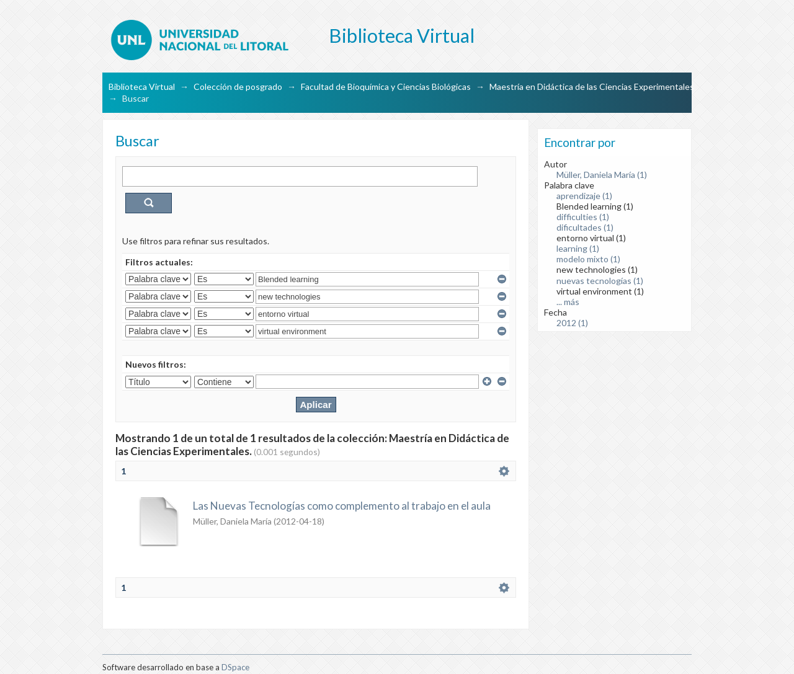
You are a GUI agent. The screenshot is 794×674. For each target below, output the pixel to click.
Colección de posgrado (238, 86)
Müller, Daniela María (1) (601, 174)
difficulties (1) (582, 216)
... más (567, 301)
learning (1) (577, 248)
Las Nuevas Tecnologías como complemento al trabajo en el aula (342, 505)
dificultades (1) (584, 227)
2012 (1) (572, 322)
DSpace (235, 667)
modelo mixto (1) (588, 259)
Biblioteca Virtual (142, 86)
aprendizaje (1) (584, 195)
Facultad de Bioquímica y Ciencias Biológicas (386, 86)
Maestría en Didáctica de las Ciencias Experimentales (591, 86)
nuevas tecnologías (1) (599, 280)
